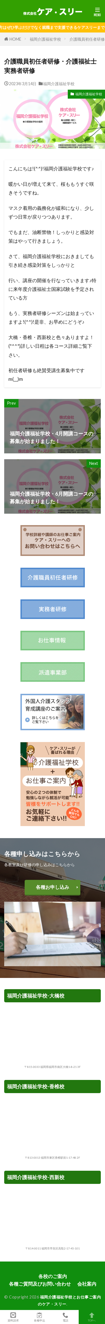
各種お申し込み (52, 887)
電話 (66, 1317)
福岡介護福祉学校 (45, 39)
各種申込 (39, 1317)
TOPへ (92, 1317)
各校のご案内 (52, 1276)
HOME (15, 39)
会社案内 (86, 1284)
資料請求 (13, 1317)
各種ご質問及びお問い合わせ (40, 1284)
